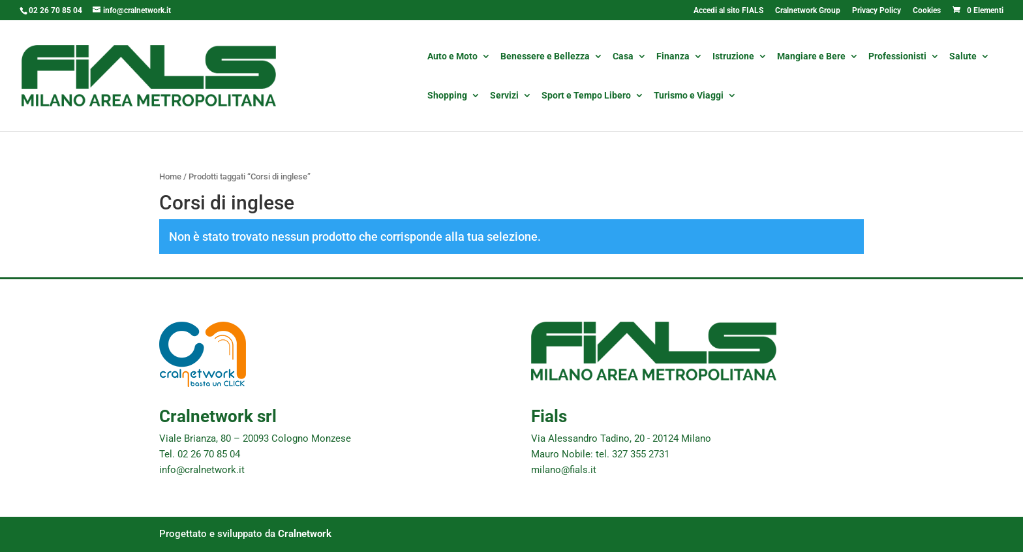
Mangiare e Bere (811, 57)
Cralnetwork (304, 534)
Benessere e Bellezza (545, 57)
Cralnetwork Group (807, 11)
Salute (963, 57)
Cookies (927, 11)
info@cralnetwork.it (202, 470)
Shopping (447, 96)
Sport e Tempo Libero (586, 96)
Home (170, 176)
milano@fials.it (563, 470)
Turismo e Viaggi (689, 96)
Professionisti (897, 57)
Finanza (673, 57)
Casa (623, 57)
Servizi (504, 96)
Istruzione (733, 57)
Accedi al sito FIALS (728, 11)
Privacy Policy (876, 11)
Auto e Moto (452, 57)
